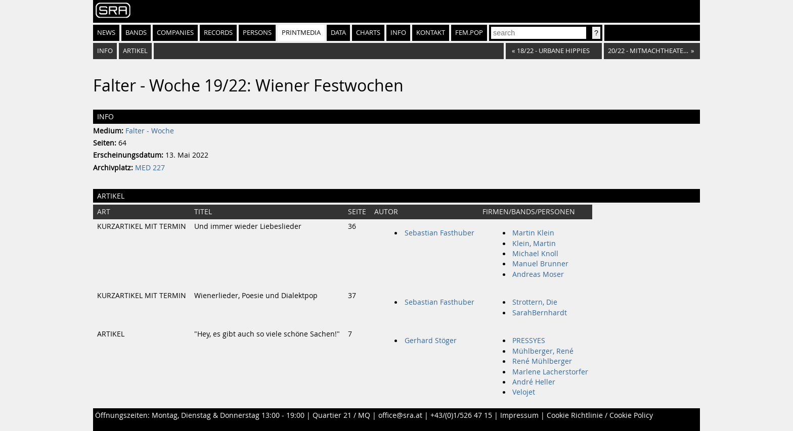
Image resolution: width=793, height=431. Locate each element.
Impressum (519, 415)
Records (218, 32)
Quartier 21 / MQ (341, 415)
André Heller (533, 382)
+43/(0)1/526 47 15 (461, 415)
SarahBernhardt (539, 312)
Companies (175, 32)
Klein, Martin (534, 243)
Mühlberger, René (543, 351)
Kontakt (430, 32)
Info (398, 32)
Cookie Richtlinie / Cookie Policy (600, 415)
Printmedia (301, 32)
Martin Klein (533, 232)
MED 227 (150, 167)
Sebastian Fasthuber (439, 232)
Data (338, 32)
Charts (368, 32)
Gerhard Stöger (431, 340)
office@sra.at (400, 415)
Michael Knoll (535, 253)
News (106, 32)
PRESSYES (528, 340)
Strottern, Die (534, 302)
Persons (257, 32)
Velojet (523, 392)
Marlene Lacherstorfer (550, 371)
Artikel (135, 50)
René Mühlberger (542, 361)
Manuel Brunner (540, 263)
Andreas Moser (538, 274)
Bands (136, 32)
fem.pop (469, 32)
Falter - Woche (149, 130)
